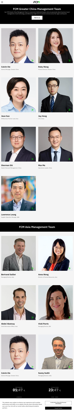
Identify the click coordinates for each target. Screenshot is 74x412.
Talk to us (37, 18)
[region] (37, 405)
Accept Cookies (58, 408)
